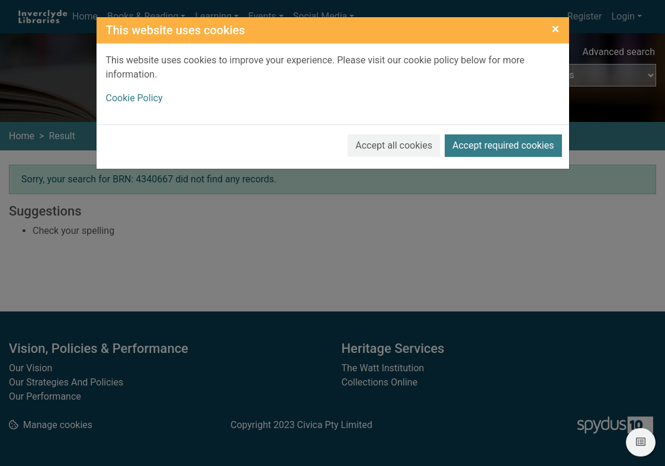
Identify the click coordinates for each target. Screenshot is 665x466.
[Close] (555, 29)
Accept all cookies (393, 145)
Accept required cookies (503, 145)
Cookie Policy (134, 98)
